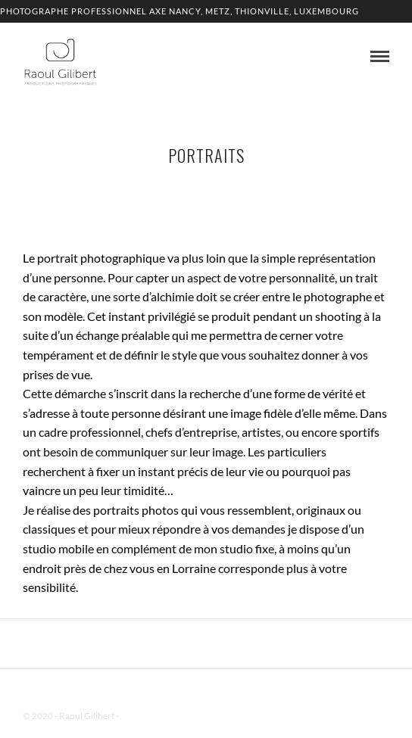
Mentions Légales (154, 715)
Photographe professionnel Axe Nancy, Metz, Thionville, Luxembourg (179, 11)
